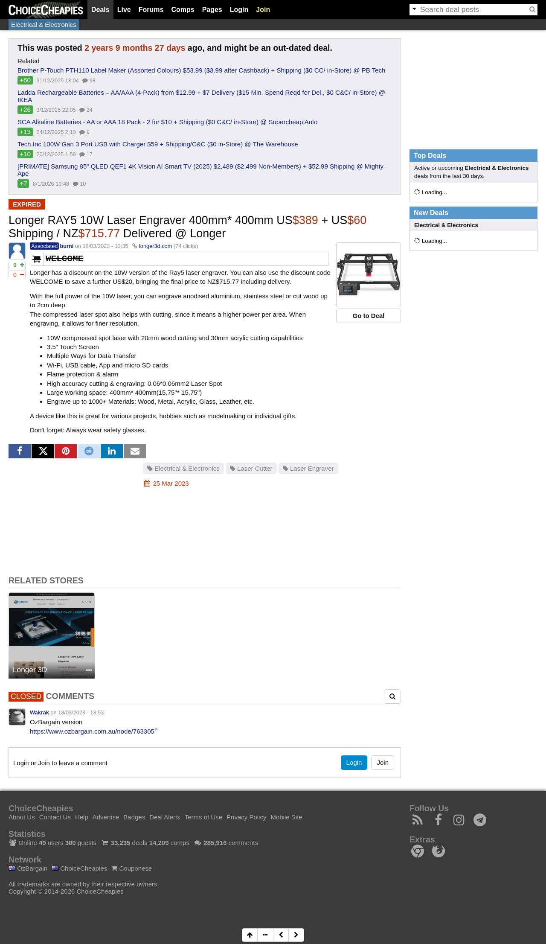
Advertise (106, 817)
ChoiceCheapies (79, 868)
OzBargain (28, 868)
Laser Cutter (251, 468)
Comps (182, 9)
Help (81, 817)
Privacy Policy (246, 817)
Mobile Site (286, 817)
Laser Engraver (308, 468)
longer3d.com (155, 246)
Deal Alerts (164, 817)
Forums (151, 9)
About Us (22, 817)
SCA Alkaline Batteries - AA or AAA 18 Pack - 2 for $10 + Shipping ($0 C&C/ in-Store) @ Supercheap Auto (167, 121)
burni (66, 246)
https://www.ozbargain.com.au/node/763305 (92, 731)
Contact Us (55, 817)
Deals (100, 9)
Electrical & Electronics (43, 24)
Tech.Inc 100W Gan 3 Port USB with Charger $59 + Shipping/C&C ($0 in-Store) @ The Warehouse (157, 144)
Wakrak (39, 712)
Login (239, 9)
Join (263, 9)
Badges (134, 817)
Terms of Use (203, 817)
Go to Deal (368, 315)
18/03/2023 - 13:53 (81, 712)
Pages (212, 9)
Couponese (131, 868)
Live (124, 9)
